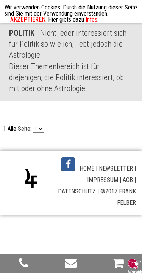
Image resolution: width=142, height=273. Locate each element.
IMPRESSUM (102, 180)
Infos (91, 19)
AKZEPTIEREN (27, 19)
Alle (12, 128)
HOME (87, 168)
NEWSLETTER (116, 168)
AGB (128, 180)
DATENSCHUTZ (77, 191)
